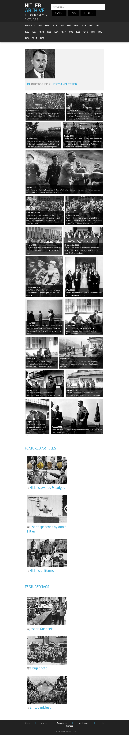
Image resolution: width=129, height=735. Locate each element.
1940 (85, 31)
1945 (42, 38)
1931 (98, 25)
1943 (27, 38)
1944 (34, 38)
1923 (40, 25)
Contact (69, 725)
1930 (91, 25)
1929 (83, 25)
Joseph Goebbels (40, 629)
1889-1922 (30, 25)
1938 (71, 31)
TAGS (73, 13)
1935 (49, 31)
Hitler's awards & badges (46, 488)
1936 (56, 31)
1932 (27, 31)
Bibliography (62, 723)
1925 (54, 25)
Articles (44, 723)
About (27, 723)
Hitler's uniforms (40, 571)
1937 (63, 31)
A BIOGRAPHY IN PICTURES (36, 17)
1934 (41, 31)
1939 (78, 31)
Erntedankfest (39, 707)
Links (102, 723)
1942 (100, 31)
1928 (76, 25)
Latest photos (83, 723)
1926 (62, 25)
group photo (37, 668)
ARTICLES (88, 13)
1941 (93, 31)
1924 (47, 25)
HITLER (35, 8)
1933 (34, 31)
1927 (69, 25)
